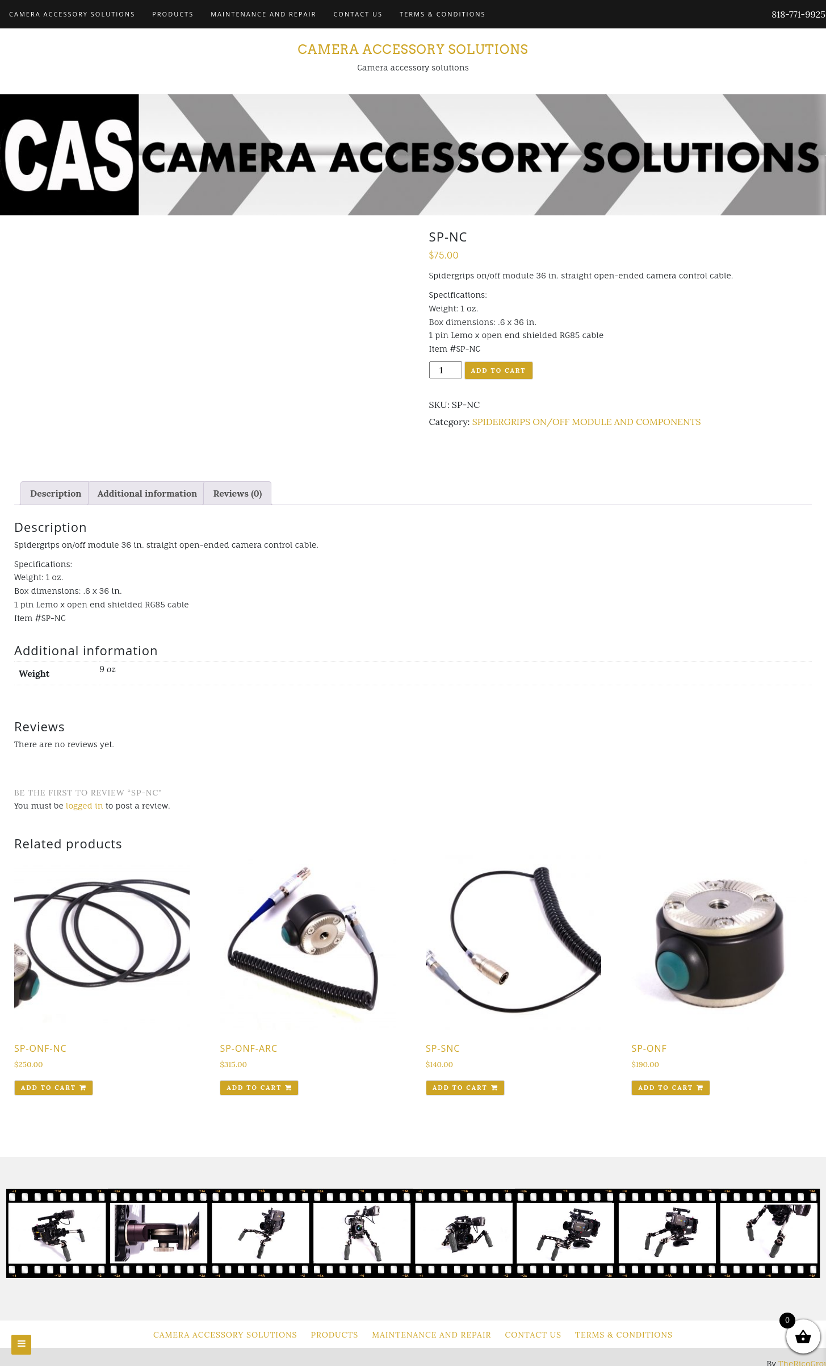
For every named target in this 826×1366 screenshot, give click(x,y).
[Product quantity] (445, 369)
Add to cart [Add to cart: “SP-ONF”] (665, 1088)
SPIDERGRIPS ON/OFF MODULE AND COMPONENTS (586, 421)
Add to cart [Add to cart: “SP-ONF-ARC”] (254, 1088)
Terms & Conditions (442, 14)
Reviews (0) (237, 493)
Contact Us (358, 14)
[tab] (55, 493)
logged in (84, 805)
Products (173, 14)
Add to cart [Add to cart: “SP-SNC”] (460, 1088)
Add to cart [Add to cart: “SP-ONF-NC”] (48, 1088)
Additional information (148, 493)
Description (55, 493)
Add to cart (498, 370)
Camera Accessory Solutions (72, 14)
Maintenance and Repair (263, 14)
